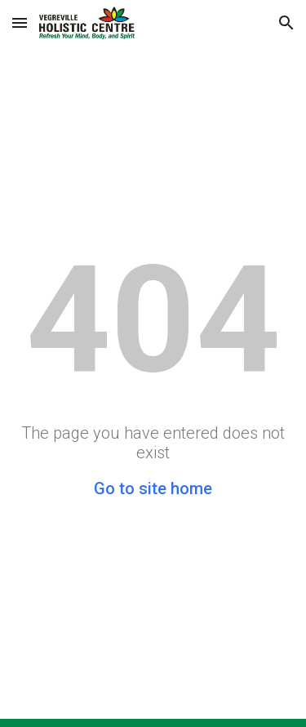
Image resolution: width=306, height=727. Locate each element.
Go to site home (153, 488)
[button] (19, 22)
